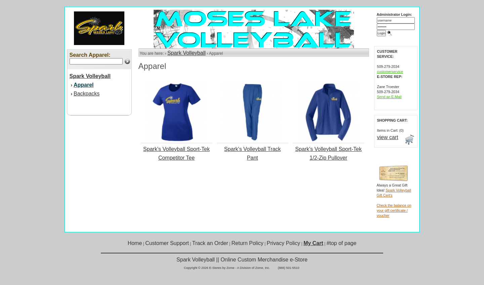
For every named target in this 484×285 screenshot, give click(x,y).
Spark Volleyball (186, 53)
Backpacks (86, 93)
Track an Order (210, 243)
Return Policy (248, 243)
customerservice (390, 72)
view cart (387, 137)
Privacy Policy (283, 243)
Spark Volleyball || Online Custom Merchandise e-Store (242, 259)
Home (135, 243)
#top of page (341, 243)
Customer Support (167, 243)
